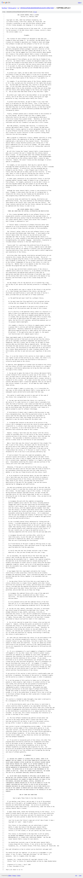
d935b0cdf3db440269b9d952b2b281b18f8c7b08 (37, 8)
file (35, 12)
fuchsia (4, 8)
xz (18, 8)
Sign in (79, 2)
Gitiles (9, 875)
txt (76, 875)
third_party (12, 8)
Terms (18, 875)
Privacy (14, 875)
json (80, 875)
